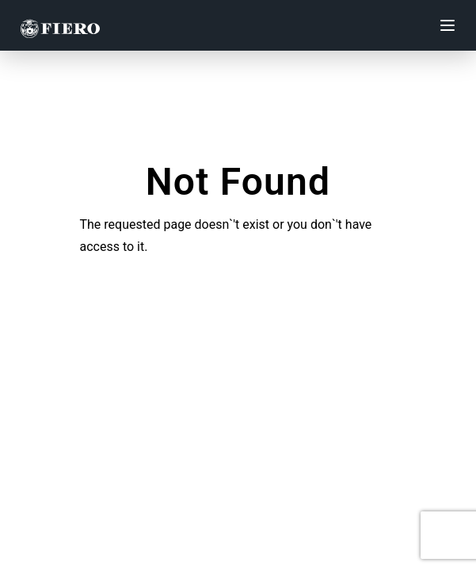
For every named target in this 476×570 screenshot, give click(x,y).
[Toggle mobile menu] (447, 25)
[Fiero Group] (60, 25)
